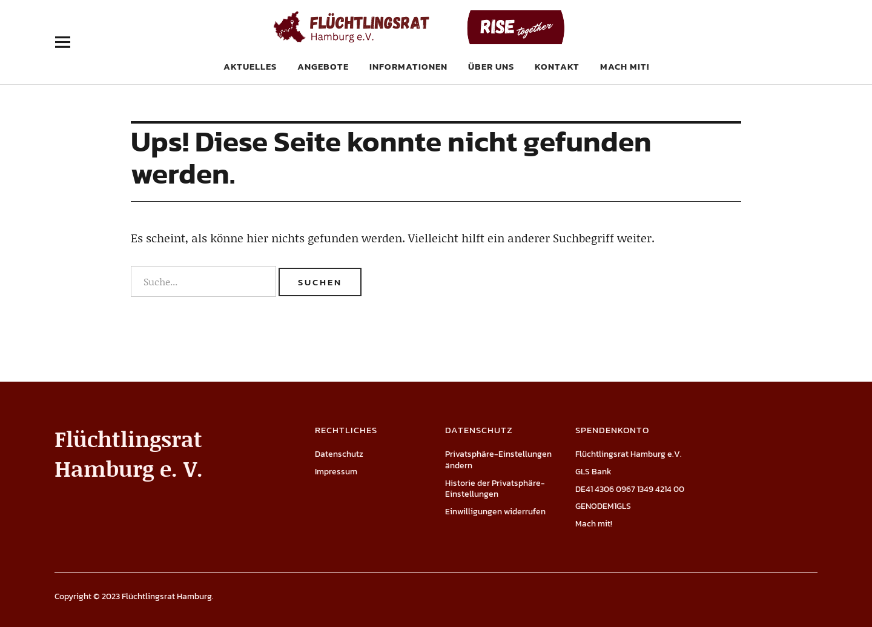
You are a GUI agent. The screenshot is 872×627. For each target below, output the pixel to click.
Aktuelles (250, 66)
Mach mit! (624, 66)
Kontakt (557, 66)
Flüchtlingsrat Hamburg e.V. (628, 454)
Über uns (491, 66)
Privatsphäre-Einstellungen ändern (498, 460)
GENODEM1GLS (603, 506)
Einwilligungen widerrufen (495, 511)
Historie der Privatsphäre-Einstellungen (495, 489)
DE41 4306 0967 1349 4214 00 (629, 489)
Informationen (408, 66)
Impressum (336, 471)
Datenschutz (339, 454)
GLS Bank (593, 471)
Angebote (323, 66)
